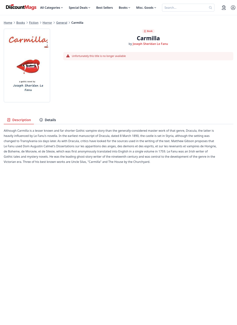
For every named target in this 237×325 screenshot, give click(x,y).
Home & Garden (15, 268)
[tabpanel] (118, 151)
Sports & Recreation (18, 286)
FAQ (121, 264)
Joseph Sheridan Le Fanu (150, 44)
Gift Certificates (129, 268)
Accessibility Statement (77, 290)
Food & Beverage (16, 264)
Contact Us (126, 259)
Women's (10, 277)
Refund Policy (70, 264)
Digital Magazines (16, 259)
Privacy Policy (70, 282)
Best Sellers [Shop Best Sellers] (104, 8)
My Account (126, 255)
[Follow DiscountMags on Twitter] (63, 305)
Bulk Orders (126, 273)
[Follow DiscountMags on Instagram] (78, 305)
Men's (8, 273)
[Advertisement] (118, 205)
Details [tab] (47, 120)
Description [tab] (19, 120)
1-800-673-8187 (129, 287)
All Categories (13, 290)
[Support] (224, 7)
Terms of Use (70, 286)
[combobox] (184, 8)
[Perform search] (210, 8)
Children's (11, 282)
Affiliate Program (73, 277)
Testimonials (70, 273)
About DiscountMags (76, 255)
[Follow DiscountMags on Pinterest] (71, 305)
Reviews (66, 268)
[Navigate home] (21, 7)
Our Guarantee (71, 259)
